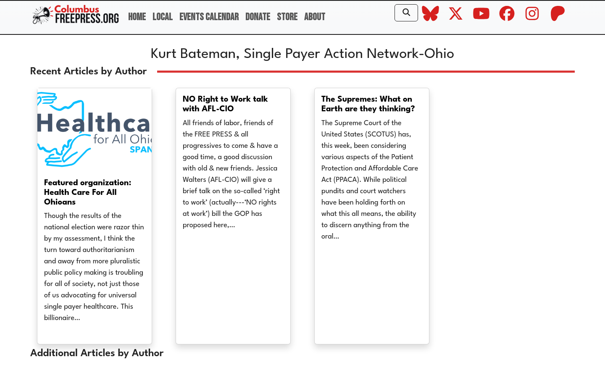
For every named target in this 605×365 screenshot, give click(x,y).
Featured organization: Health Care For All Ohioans (87, 193)
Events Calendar (209, 17)
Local (163, 17)
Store (287, 17)
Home (137, 17)
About (314, 17)
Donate (257, 17)
